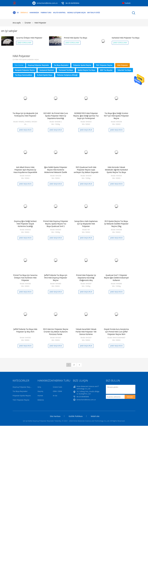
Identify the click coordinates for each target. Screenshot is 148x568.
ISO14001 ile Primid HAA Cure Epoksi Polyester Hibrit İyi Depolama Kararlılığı (55, 115)
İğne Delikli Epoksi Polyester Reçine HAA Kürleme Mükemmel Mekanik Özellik (55, 169)
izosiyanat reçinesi (46, 70)
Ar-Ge (55, 395)
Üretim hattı (57, 387)
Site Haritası (55, 416)
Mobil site (95, 416)
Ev (16, 12)
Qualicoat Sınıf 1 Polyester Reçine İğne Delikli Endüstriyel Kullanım (116, 277)
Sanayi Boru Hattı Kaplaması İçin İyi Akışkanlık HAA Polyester (86, 223)
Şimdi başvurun (25, 130)
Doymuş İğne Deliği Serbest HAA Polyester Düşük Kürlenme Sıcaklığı (25, 223)
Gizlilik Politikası (76, 416)
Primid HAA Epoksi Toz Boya (75, 38)
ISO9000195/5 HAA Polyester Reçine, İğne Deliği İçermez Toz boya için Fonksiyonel (86, 115)
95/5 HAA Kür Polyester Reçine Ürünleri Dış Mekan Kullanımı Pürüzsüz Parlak (55, 331)
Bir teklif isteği (93, 13)
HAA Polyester (40, 22)
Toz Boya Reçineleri (61, 65)
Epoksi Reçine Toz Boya (86, 70)
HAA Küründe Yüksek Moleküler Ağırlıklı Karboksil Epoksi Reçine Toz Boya (116, 169)
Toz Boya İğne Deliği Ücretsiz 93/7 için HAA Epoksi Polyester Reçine (116, 115)
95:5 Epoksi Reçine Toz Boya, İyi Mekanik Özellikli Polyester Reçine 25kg (116, 223)
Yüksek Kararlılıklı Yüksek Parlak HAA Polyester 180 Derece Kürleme (86, 331)
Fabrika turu (46, 13)
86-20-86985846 (72, 3)
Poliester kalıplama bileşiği (67, 75)
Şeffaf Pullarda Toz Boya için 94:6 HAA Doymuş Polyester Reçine (55, 277)
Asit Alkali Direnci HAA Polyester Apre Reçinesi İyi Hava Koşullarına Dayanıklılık (25, 169)
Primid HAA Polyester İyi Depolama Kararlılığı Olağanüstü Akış (86, 277)
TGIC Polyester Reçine (104, 65)
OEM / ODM (57, 391)
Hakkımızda (34, 13)
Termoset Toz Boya (66, 70)
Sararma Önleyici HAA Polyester (29, 38)
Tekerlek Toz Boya (124, 70)
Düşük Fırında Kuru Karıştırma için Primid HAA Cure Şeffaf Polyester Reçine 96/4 (116, 331)
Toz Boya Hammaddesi (23, 75)
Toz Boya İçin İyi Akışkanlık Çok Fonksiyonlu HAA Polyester (25, 114)
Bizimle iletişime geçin (76, 13)
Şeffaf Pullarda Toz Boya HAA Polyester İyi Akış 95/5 (25, 330)
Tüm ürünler (19, 65)
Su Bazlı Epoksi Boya (44, 75)
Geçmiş (40, 391)
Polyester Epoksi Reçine (82, 65)
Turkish (127, 3)
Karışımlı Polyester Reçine (25, 70)
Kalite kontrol (59, 13)
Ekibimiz (41, 400)
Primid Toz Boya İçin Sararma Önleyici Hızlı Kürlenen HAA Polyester (25, 277)
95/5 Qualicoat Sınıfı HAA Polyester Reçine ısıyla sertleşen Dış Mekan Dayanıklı (86, 169)
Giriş (39, 387)
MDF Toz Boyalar (106, 70)
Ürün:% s (24, 13)
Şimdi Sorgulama (24, 43)
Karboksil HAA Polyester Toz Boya (125, 38)
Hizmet (40, 395)
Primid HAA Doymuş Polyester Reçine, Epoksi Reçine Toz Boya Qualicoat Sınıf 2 (55, 223)
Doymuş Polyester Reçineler (38, 65)
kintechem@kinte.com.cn (47, 3)
